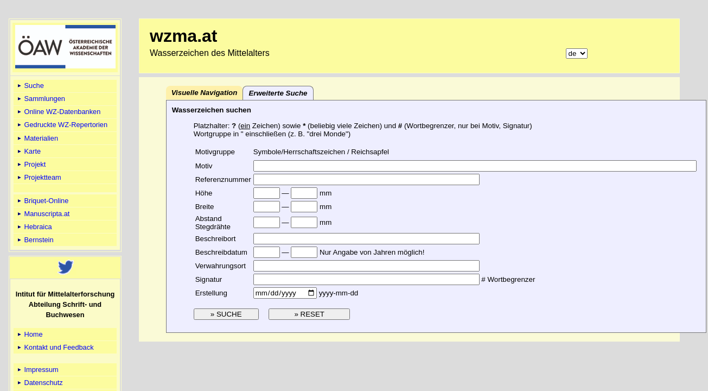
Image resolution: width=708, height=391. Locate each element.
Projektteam (38, 177)
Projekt (31, 164)
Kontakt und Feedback (55, 347)
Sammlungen (40, 98)
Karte (28, 151)
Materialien (37, 138)
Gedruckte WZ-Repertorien (61, 125)
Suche (30, 85)
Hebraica (34, 227)
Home (29, 334)
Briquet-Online (42, 201)
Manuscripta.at (43, 214)
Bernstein (35, 240)
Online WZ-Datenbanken (58, 112)
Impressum (37, 369)
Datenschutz (39, 383)
